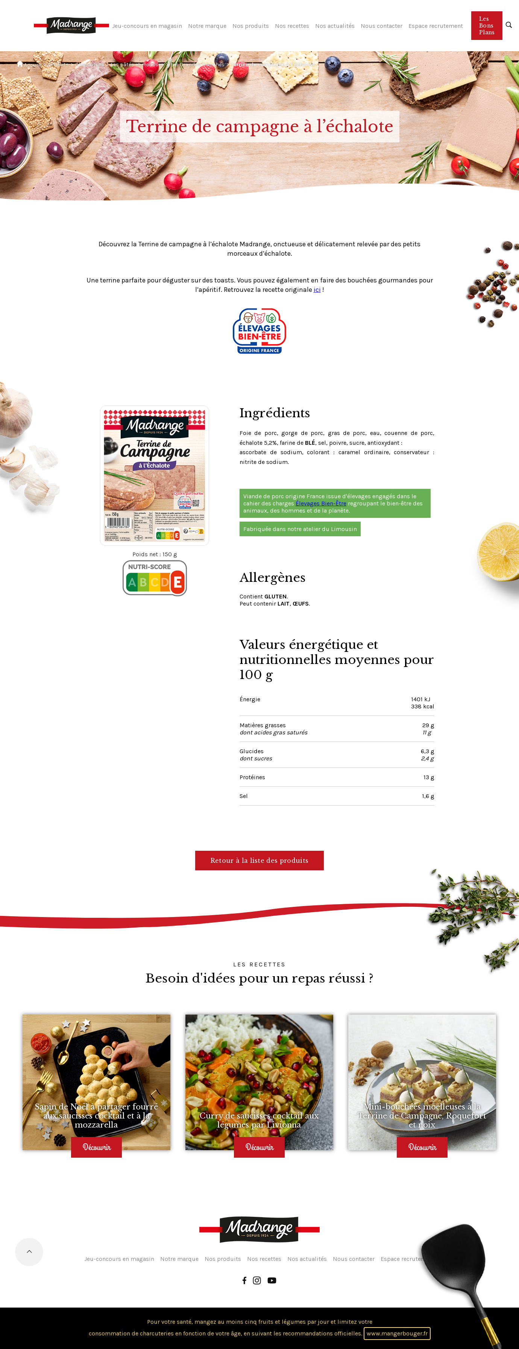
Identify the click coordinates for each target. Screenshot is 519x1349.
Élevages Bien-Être (321, 503)
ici (317, 289)
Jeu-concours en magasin (147, 25)
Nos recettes (292, 25)
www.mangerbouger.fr (397, 1333)
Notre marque (207, 25)
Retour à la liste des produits (260, 860)
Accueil (29, 64)
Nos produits (250, 25)
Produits (58, 64)
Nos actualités (335, 25)
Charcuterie (89, 64)
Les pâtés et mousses (137, 64)
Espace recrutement (435, 25)
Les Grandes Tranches (197, 64)
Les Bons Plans (487, 25)
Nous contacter (381, 25)
